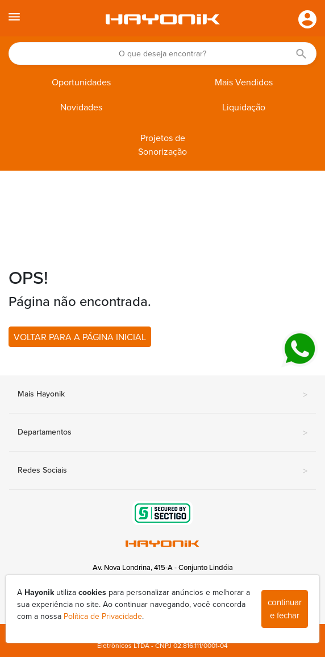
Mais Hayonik (162, 395)
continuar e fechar (285, 609)
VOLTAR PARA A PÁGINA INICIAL (80, 337)
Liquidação (243, 107)
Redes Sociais (162, 471)
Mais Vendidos (244, 82)
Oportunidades (81, 82)
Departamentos (162, 433)
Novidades (81, 107)
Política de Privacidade (103, 616)
